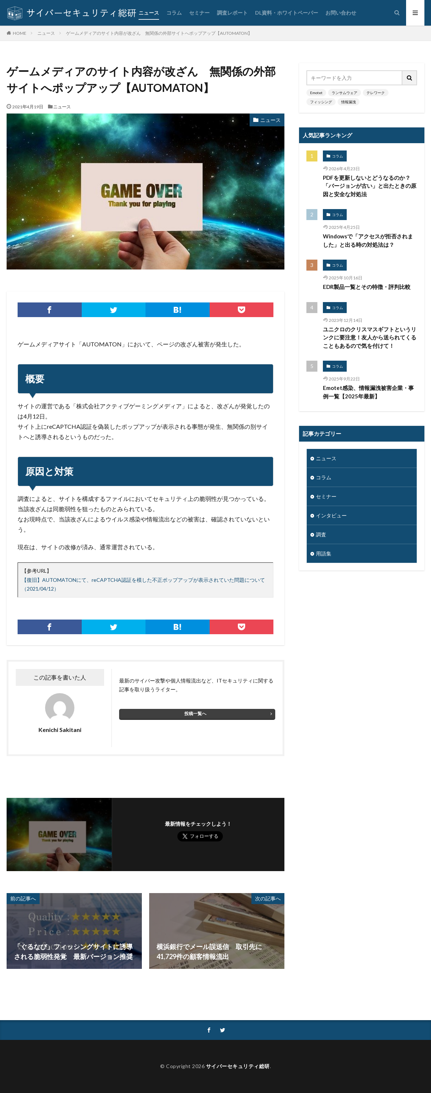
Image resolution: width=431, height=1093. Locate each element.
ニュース (149, 13)
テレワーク (375, 92)
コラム (174, 13)
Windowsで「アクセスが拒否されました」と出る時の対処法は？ (368, 240)
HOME (19, 33)
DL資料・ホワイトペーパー (286, 13)
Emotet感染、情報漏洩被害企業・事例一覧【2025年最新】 (368, 391)
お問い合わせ (340, 13)
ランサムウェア (344, 92)
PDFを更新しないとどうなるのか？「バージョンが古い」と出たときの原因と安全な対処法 (369, 185)
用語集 (323, 553)
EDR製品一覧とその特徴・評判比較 (366, 286)
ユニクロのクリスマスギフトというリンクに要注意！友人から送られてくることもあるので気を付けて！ (369, 337)
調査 (321, 534)
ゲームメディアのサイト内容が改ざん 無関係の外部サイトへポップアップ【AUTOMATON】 (159, 33)
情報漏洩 (348, 102)
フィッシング (321, 102)
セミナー (199, 13)
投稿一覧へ (195, 713)
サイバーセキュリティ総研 (238, 1066)
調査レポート (232, 13)
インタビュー (331, 515)
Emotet (316, 92)
